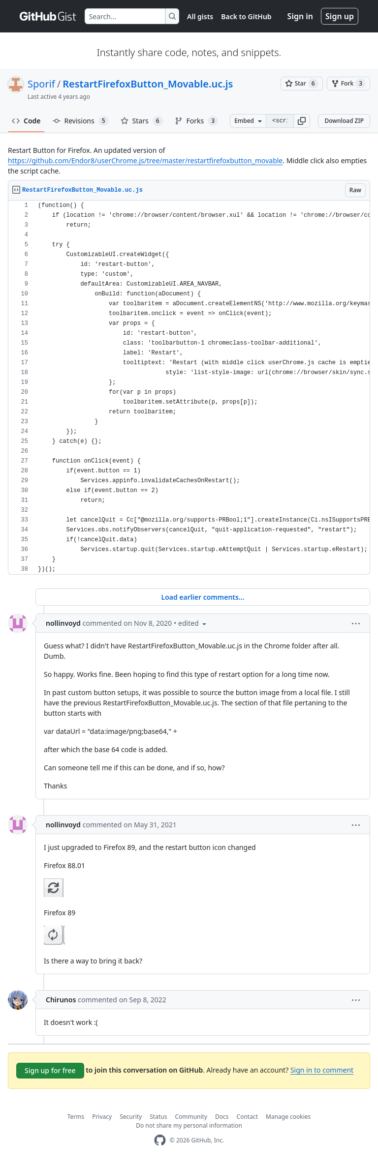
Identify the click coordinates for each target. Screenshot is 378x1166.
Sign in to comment (321, 1070)
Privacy (102, 1116)
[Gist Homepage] (48, 16)
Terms (76, 1116)
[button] (301, 121)
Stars (142, 121)
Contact (247, 1116)
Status (158, 1116)
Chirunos (61, 999)
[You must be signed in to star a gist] (302, 83)
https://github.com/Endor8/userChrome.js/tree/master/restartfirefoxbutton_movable (145, 160)
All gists (200, 16)
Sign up (339, 16)
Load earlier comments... (202, 597)
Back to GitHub (246, 16)
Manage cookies (288, 1116)
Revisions (81, 121)
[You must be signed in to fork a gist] (348, 83)
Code (26, 120)
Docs (222, 1116)
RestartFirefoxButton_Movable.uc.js (148, 83)
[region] (189, 388)
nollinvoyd (63, 623)
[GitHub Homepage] (160, 1140)
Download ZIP (344, 121)
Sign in (300, 16)
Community (191, 1116)
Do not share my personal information (189, 1125)
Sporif (41, 83)
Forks (197, 121)
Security (131, 1116)
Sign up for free (50, 1070)
